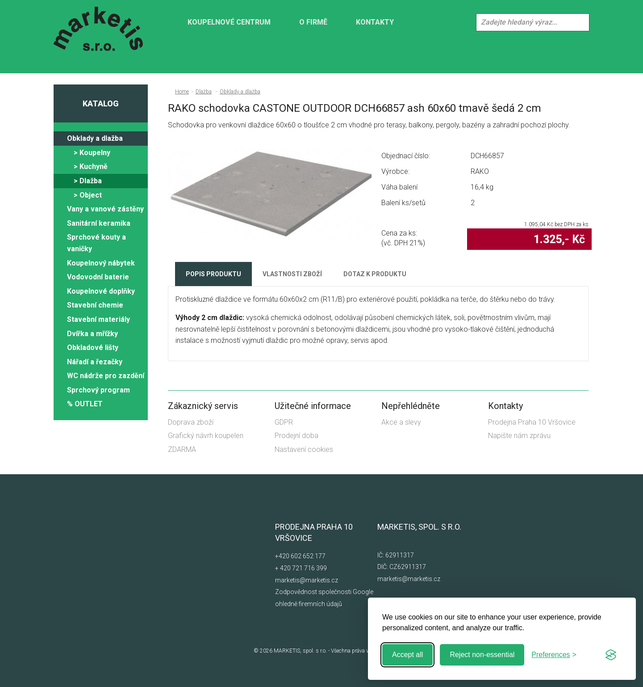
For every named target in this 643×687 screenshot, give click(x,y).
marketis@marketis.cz (306, 580)
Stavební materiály (98, 319)
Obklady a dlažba (95, 138)
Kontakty (375, 22)
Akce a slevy (401, 422)
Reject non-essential (482, 654)
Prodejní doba (296, 435)
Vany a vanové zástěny (105, 209)
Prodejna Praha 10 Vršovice (532, 422)
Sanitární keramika (98, 223)
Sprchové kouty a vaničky (96, 243)
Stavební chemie (95, 305)
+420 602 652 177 (300, 556)
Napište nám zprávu (519, 435)
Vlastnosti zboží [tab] (292, 274)
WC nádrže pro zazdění (105, 375)
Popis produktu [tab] (213, 274)
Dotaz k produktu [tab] (374, 274)
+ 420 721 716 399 (301, 568)
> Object (88, 195)
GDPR (284, 422)
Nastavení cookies (304, 449)
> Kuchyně (91, 166)
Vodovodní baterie (98, 277)
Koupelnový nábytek (101, 263)
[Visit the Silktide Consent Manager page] (611, 655)
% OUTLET (85, 404)
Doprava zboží (190, 422)
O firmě (313, 22)
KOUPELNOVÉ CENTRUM (229, 22)
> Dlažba (88, 181)
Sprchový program (98, 390)
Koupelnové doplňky (101, 291)
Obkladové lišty (92, 347)
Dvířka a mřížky (92, 333)
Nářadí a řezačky (94, 362)
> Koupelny (92, 152)
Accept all (407, 654)
